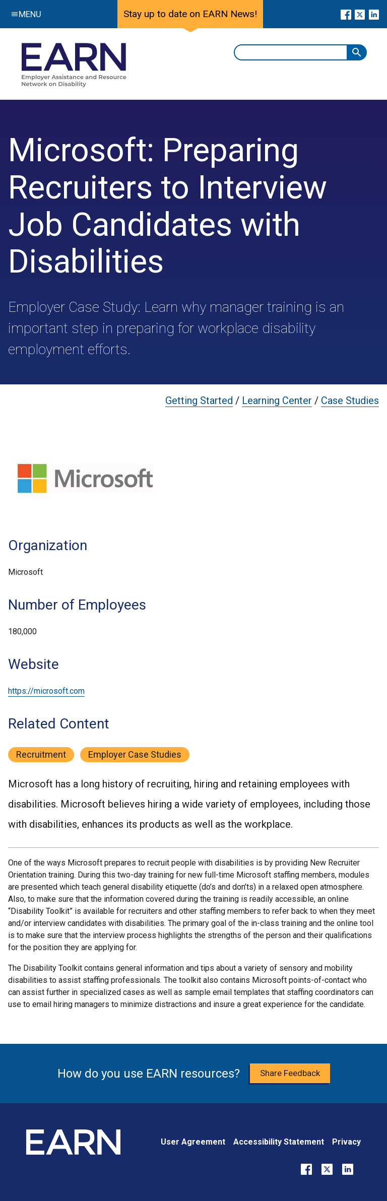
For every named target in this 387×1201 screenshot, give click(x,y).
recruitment (41, 754)
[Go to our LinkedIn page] (373, 14)
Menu (24, 14)
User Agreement (193, 1142)
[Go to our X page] (360, 14)
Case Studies (350, 400)
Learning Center (277, 400)
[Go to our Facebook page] (346, 14)
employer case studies (134, 754)
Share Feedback (290, 1073)
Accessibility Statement (278, 1142)
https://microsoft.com (46, 691)
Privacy (346, 1142)
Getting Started (199, 400)
